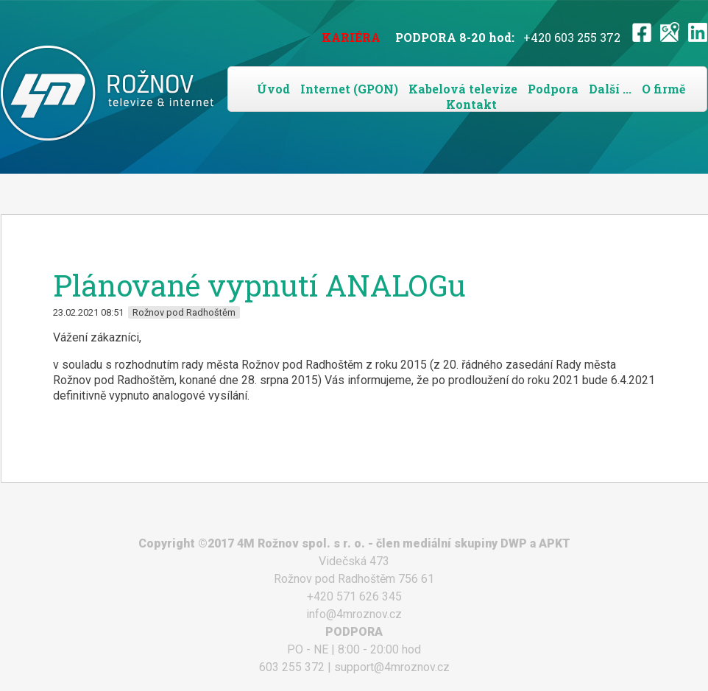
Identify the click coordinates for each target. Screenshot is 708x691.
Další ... (610, 88)
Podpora (553, 88)
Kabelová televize (462, 88)
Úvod (273, 88)
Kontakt (471, 104)
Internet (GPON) (349, 88)
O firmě (663, 88)
